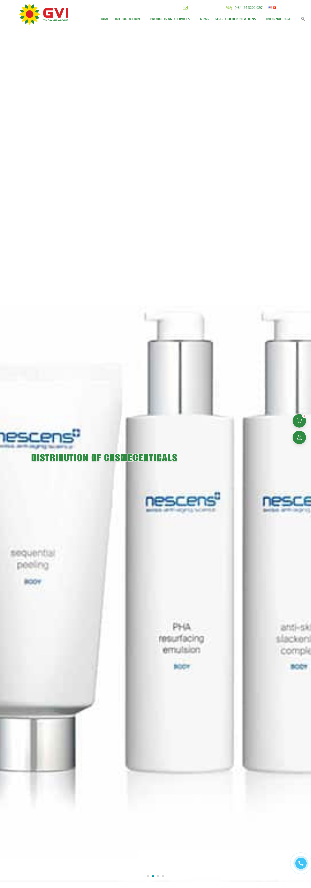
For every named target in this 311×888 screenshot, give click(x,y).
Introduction (127, 19)
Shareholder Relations (235, 19)
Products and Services (170, 19)
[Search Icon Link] (303, 19)
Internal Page (278, 19)
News (204, 19)
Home (104, 19)
